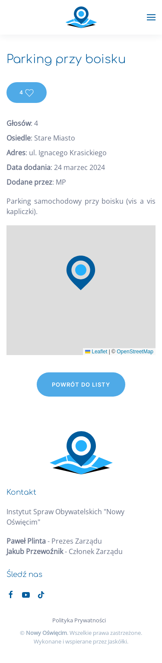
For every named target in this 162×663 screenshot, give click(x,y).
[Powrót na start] (81, 17)
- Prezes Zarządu (54, 541)
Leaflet (96, 352)
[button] (151, 17)
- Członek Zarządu (64, 551)
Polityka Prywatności (79, 620)
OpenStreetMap (135, 352)
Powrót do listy (81, 384)
